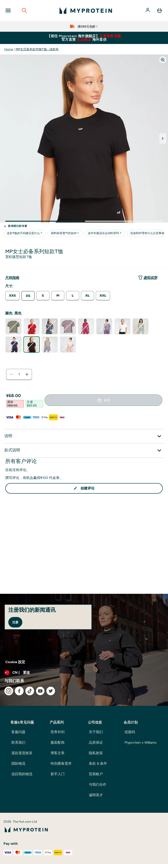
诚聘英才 (96, 795)
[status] (19, 374)
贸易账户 (96, 774)
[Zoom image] (162, 59)
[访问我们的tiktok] (29, 691)
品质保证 (96, 742)
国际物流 (18, 763)
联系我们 (18, 742)
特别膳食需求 (61, 763)
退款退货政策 (21, 753)
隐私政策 (96, 753)
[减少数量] (11, 374)
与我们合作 (97, 784)
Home (8, 49)
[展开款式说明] (84, 450)
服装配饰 (58, 742)
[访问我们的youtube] (40, 691)
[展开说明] (84, 436)
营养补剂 (58, 732)
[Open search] (24, 10)
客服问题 (18, 732)
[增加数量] (27, 374)
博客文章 (58, 753)
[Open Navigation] (8, 10)
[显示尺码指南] (12, 277)
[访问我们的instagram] (8, 691)
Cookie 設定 (15, 662)
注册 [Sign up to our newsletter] (15, 622)
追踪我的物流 (21, 774)
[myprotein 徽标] (86, 10)
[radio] (12, 295)
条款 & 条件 (98, 763)
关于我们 (96, 732)
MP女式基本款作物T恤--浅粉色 (37, 49)
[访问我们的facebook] (19, 691)
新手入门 (58, 774)
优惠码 (129, 732)
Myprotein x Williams (140, 742)
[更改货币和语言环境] (84, 672)
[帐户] (148, 10)
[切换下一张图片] (162, 138)
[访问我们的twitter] (50, 691)
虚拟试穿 (148, 277)
